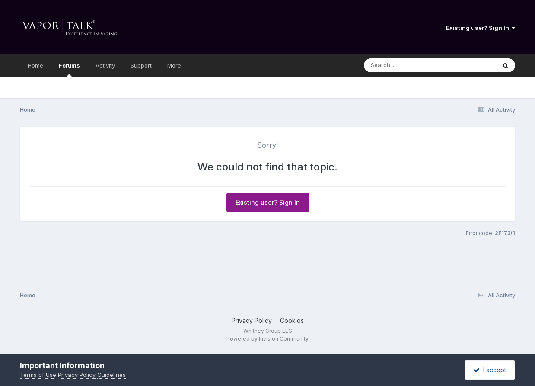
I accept (490, 369)
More (174, 65)
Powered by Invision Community (267, 338)
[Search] (406, 65)
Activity (105, 65)
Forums (69, 69)
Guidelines (111, 374)
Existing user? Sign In (480, 27)
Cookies (292, 320)
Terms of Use (38, 374)
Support (141, 65)
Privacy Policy (252, 320)
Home (35, 65)
